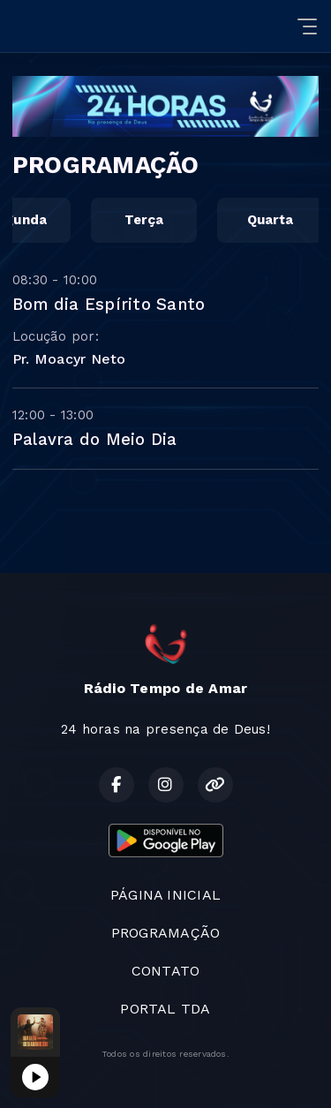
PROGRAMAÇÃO (166, 932)
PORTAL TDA (165, 1008)
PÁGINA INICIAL (165, 894)
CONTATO (166, 970)
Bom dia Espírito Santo (108, 304)
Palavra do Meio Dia (94, 439)
